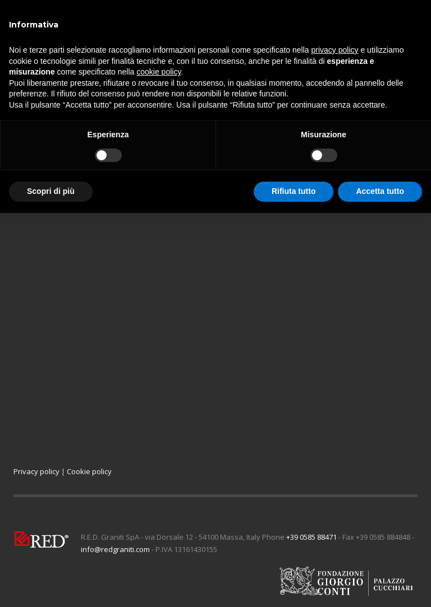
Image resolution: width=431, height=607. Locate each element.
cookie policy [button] (158, 71)
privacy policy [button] (335, 49)
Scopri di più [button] (51, 191)
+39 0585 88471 (311, 537)
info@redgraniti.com (115, 549)
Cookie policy (89, 471)
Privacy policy (36, 471)
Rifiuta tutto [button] (294, 191)
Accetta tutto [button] (380, 191)
